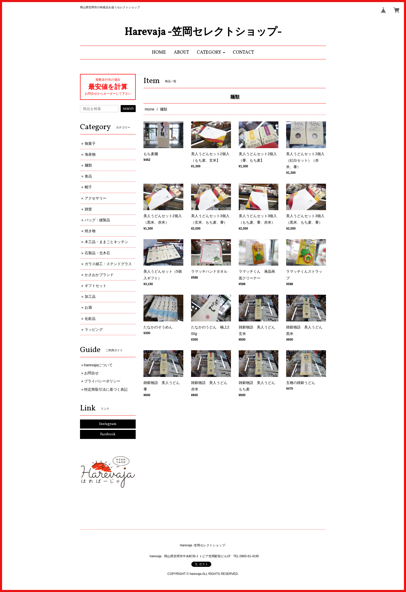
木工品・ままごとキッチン (106, 242)
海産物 (90, 154)
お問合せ (91, 373)
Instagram (108, 424)
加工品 (90, 296)
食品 (88, 176)
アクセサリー (95, 198)
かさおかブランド (99, 275)
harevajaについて (98, 365)
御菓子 (90, 143)
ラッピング (94, 329)
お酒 (88, 307)
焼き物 (90, 231)
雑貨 (88, 209)
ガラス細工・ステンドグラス (108, 264)
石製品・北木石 (97, 253)
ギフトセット (95, 286)
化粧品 (90, 318)
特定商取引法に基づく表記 (106, 389)
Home (149, 109)
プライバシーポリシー (102, 381)
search (128, 108)
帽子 (88, 187)
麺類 (88, 165)
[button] (211, 52)
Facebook (107, 434)
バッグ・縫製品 (97, 220)
